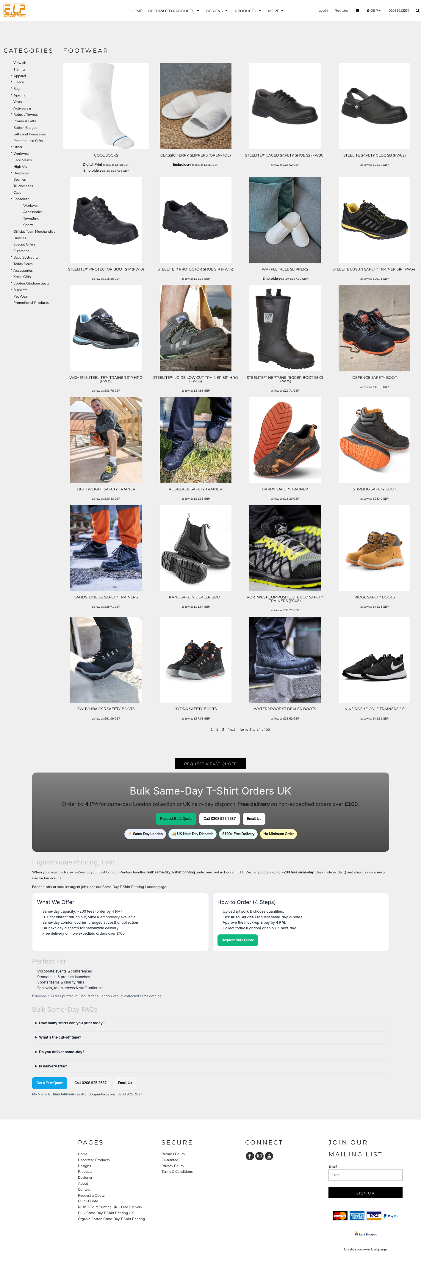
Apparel (19, 76)
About (83, 1183)
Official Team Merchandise (34, 231)
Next (231, 729)
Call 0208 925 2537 (220, 818)
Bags (17, 88)
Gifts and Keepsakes (29, 134)
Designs (84, 1166)
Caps (17, 192)
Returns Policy (173, 1154)
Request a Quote (91, 1195)
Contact (84, 1189)
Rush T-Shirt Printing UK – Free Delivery (110, 1207)
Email (332, 1166)
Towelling (31, 218)
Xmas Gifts (22, 276)
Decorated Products (94, 1160)
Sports (28, 225)
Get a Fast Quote (49, 1083)
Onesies (19, 238)
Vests (17, 101)
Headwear (21, 173)
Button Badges (25, 127)
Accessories (33, 211)
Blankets (20, 289)
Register (341, 10)
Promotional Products (31, 302)
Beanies (19, 179)
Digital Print (92, 164)
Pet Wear (20, 296)
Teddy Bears (23, 264)
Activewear (22, 108)
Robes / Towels (25, 114)
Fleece (18, 82)
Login (323, 10)
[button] (357, 10)
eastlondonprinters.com (96, 1094)
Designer (85, 1177)
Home (82, 1154)
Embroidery (92, 170)
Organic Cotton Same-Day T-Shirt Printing (111, 1219)
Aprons (19, 95)
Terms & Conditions (177, 1171)
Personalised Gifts (28, 140)
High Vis (20, 166)
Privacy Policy (173, 1166)
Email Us (254, 818)
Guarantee (170, 1160)
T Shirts (19, 69)
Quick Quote (88, 1201)
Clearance (21, 250)
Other (17, 147)
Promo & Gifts (24, 121)
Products (85, 1171)
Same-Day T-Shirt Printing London (129, 886)
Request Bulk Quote (176, 818)
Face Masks (22, 160)
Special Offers (24, 244)
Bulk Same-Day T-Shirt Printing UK (106, 1213)
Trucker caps (23, 186)
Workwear (21, 153)
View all (19, 62)
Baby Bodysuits (25, 257)
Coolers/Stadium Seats (31, 283)
